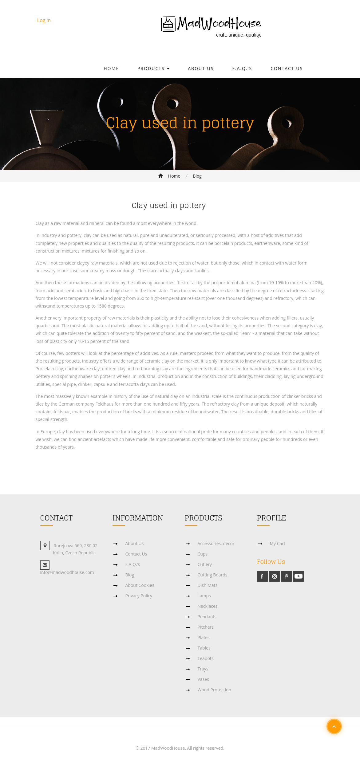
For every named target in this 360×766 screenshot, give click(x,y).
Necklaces (208, 606)
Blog (197, 176)
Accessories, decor (216, 543)
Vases (203, 679)
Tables (204, 648)
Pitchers (206, 627)
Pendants (207, 616)
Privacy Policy (138, 596)
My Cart (278, 543)
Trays (203, 669)
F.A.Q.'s (242, 68)
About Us (201, 68)
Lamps (204, 596)
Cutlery (205, 564)
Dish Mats (208, 585)
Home (111, 68)
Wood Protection (214, 690)
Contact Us (287, 68)
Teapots (206, 658)
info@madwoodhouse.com (67, 572)
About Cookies (139, 585)
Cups (203, 554)
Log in (44, 20)
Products (153, 68)
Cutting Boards (212, 575)
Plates (204, 637)
